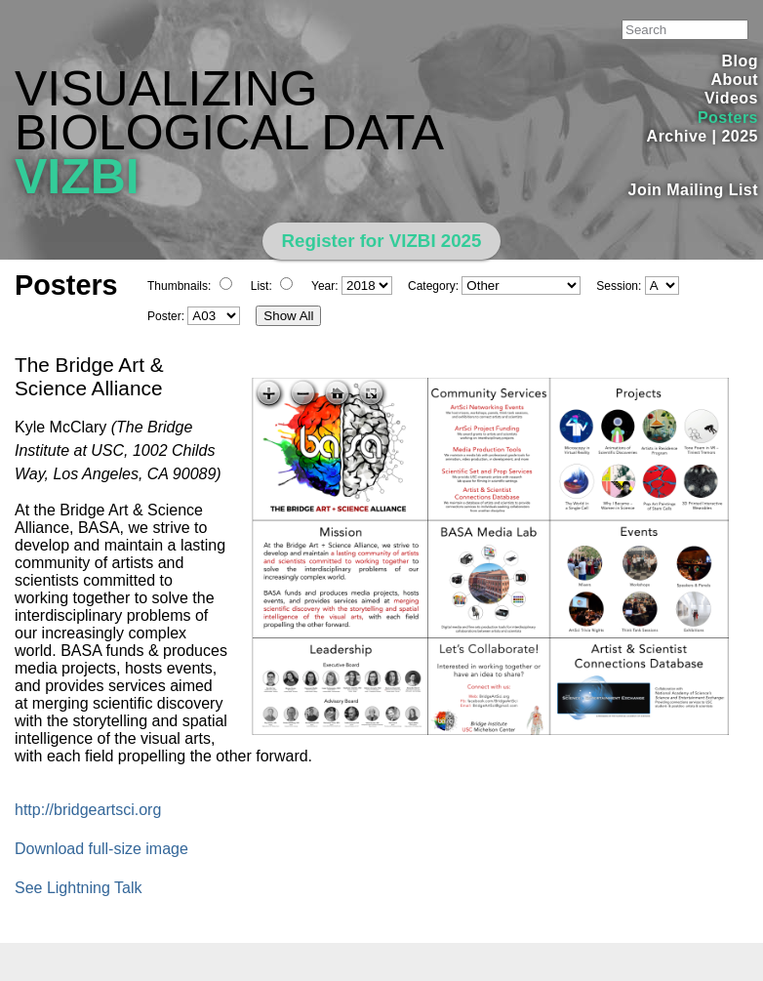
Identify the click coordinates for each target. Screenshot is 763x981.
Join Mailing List (693, 190)
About (734, 79)
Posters (728, 117)
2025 (739, 136)
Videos (731, 98)
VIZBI (77, 176)
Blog (740, 61)
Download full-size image (101, 848)
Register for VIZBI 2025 (382, 240)
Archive (677, 136)
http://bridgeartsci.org (88, 809)
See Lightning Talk (78, 887)
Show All (288, 315)
